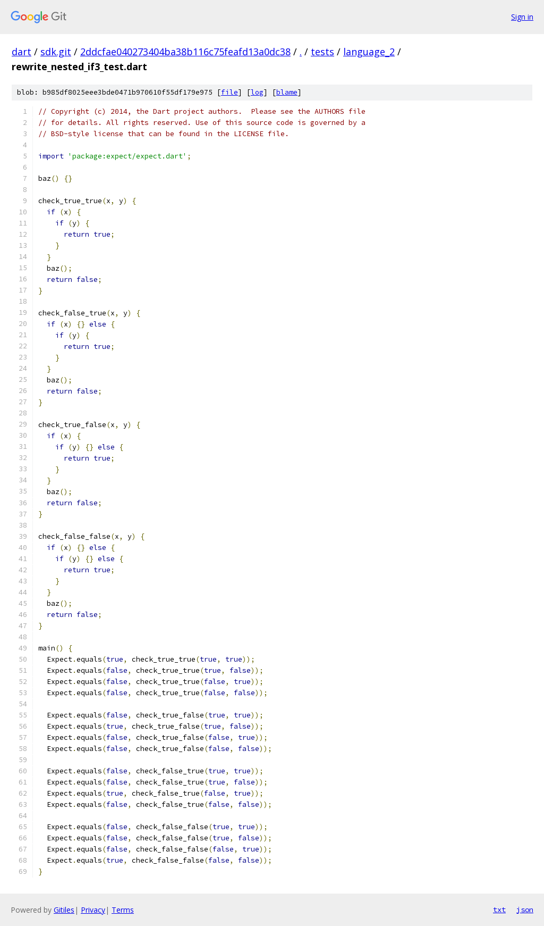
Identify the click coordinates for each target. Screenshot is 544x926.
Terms (123, 910)
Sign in (522, 17)
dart (21, 51)
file (229, 92)
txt (499, 909)
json (524, 909)
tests (322, 51)
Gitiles (64, 910)
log (257, 92)
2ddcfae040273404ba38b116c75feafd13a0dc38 (185, 51)
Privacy (93, 910)
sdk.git (55, 51)
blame (287, 92)
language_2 (369, 51)
